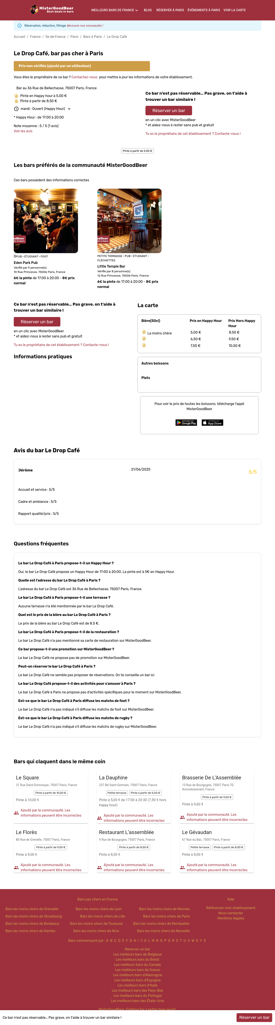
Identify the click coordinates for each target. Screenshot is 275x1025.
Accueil (19, 37)
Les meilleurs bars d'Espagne (137, 980)
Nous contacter (230, 913)
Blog (148, 10)
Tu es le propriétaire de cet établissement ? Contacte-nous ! (193, 134)
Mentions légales (230, 918)
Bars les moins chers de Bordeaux (32, 924)
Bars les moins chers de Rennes (164, 909)
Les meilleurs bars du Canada (137, 965)
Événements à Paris (204, 10)
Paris (74, 37)
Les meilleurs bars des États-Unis (137, 1001)
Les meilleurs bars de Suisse (137, 970)
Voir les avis (23, 131)
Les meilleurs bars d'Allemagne (137, 975)
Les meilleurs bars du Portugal (137, 996)
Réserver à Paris (170, 10)
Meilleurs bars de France (112, 10)
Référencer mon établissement (230, 908)
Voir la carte (234, 10)
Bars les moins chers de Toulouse (96, 924)
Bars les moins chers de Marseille (163, 931)
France (35, 37)
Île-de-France (56, 37)
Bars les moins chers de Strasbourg (33, 916)
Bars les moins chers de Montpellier (161, 924)
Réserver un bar (168, 110)
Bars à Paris (92, 37)
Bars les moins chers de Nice (96, 931)
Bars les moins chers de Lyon (99, 909)
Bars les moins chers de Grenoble (31, 909)
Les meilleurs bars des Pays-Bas (137, 990)
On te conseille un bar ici (135, 675)
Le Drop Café (117, 37)
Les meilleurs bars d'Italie (137, 985)
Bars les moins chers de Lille (102, 916)
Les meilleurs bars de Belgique (137, 954)
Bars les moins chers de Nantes (30, 931)
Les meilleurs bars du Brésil (137, 959)
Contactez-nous (85, 77)
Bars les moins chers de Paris (166, 916)
